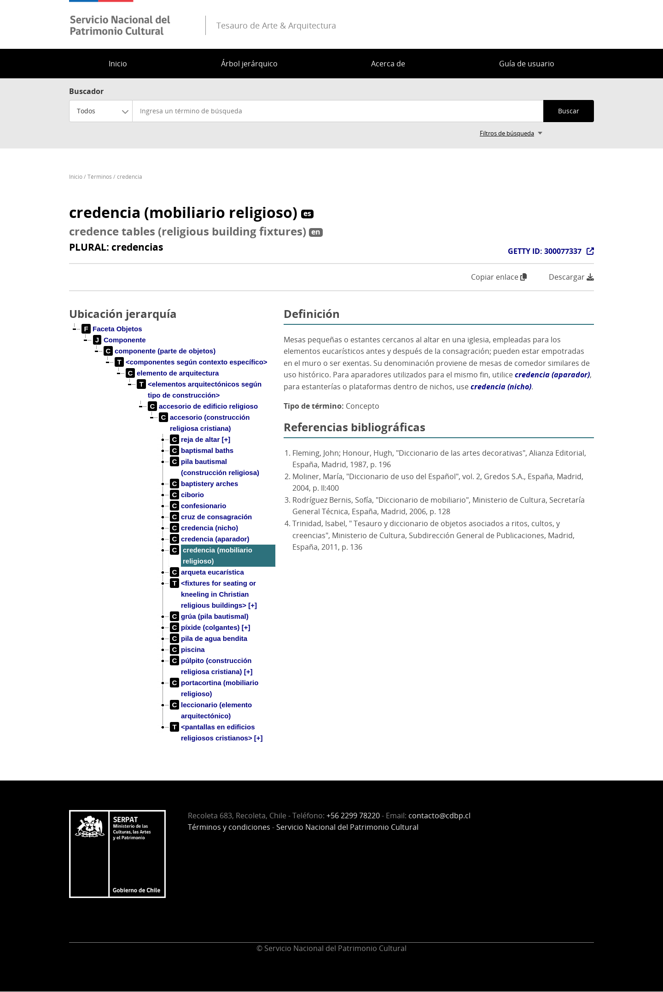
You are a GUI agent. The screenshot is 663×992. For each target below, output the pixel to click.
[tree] (172, 540)
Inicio (118, 64)
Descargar (571, 277)
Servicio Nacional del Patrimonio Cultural (347, 827)
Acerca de (388, 64)
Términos (99, 177)
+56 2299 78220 (353, 815)
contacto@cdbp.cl (439, 815)
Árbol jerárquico (249, 64)
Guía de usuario (526, 64)
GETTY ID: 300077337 (545, 251)
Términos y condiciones (229, 827)
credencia (129, 177)
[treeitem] (112, 329)
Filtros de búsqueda (507, 133)
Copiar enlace (499, 277)
